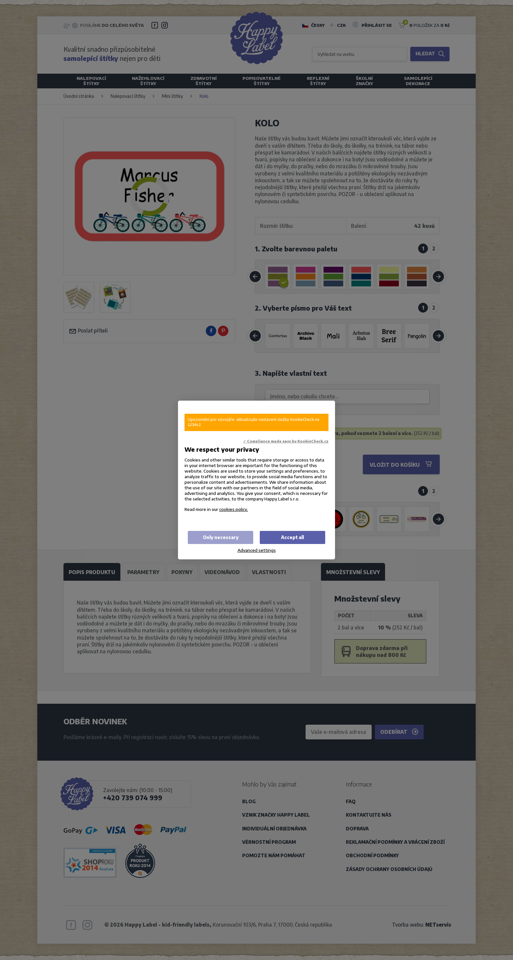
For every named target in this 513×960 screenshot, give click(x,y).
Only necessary (221, 537)
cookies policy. (233, 509)
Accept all (292, 537)
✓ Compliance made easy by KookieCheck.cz (285, 441)
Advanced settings (257, 550)
